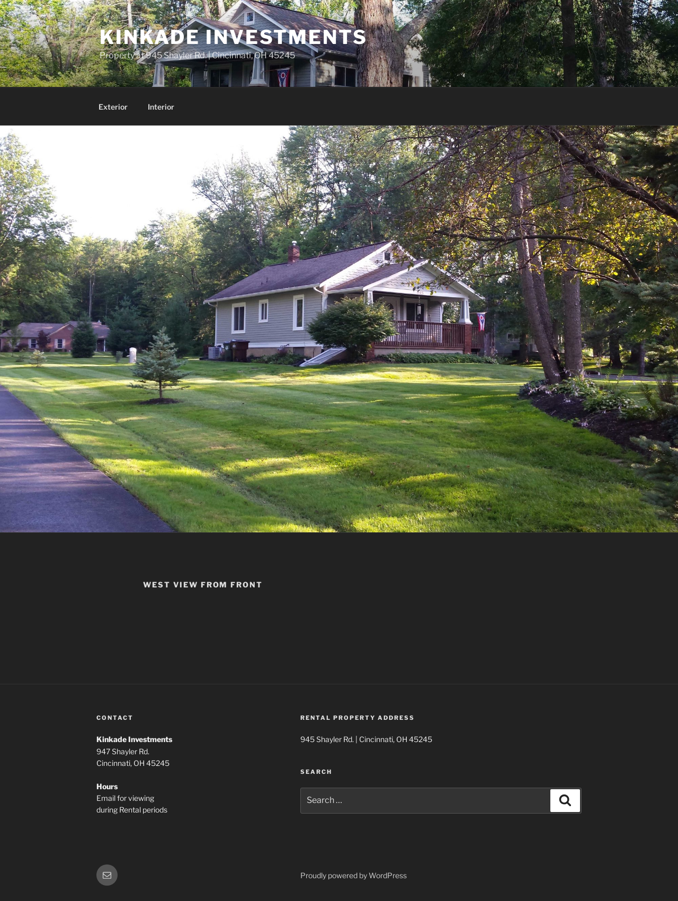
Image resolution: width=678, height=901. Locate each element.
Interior (161, 106)
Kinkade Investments (234, 37)
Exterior (113, 106)
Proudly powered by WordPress (353, 875)
